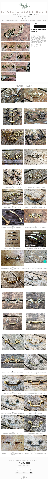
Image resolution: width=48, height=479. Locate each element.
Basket (37, 460)
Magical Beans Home (24, 463)
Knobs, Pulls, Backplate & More (17, 460)
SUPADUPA (24, 477)
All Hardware (30, 20)
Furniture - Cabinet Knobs (5, 20)
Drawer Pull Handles (43, 20)
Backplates (33, 20)
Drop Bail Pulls (11, 20)
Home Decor (23, 460)
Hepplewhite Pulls (16, 20)
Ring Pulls (21, 20)
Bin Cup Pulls (38, 20)
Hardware (10, 460)
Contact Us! (33, 460)
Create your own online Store (24, 478)
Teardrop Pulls (25, 20)
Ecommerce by (24, 476)
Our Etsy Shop (29, 460)
